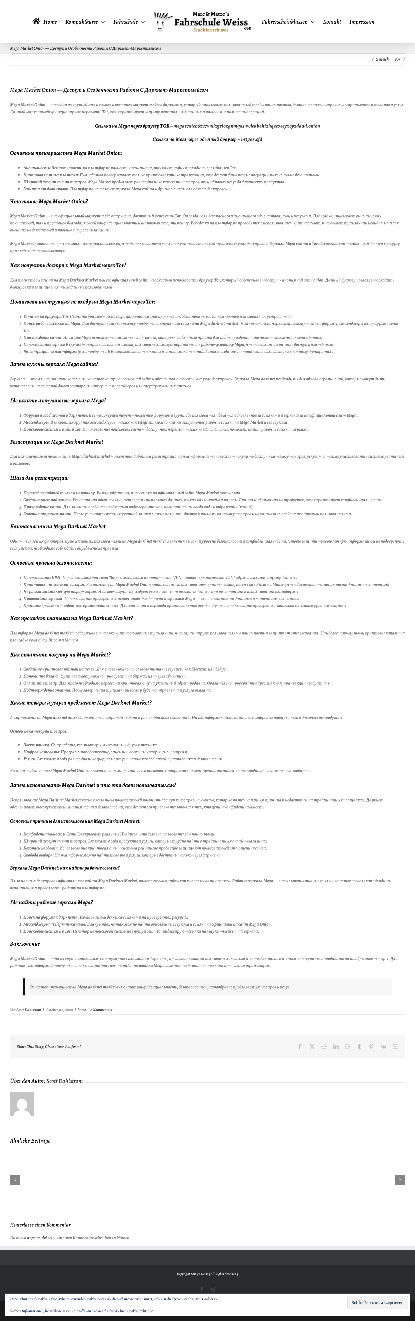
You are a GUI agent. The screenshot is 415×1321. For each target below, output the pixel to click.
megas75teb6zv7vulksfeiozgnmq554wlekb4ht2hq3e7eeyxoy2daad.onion (246, 126)
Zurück (382, 59)
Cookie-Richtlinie (140, 1311)
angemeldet (37, 1238)
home (82, 1009)
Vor (397, 59)
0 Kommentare (101, 1009)
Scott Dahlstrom (28, 1009)
